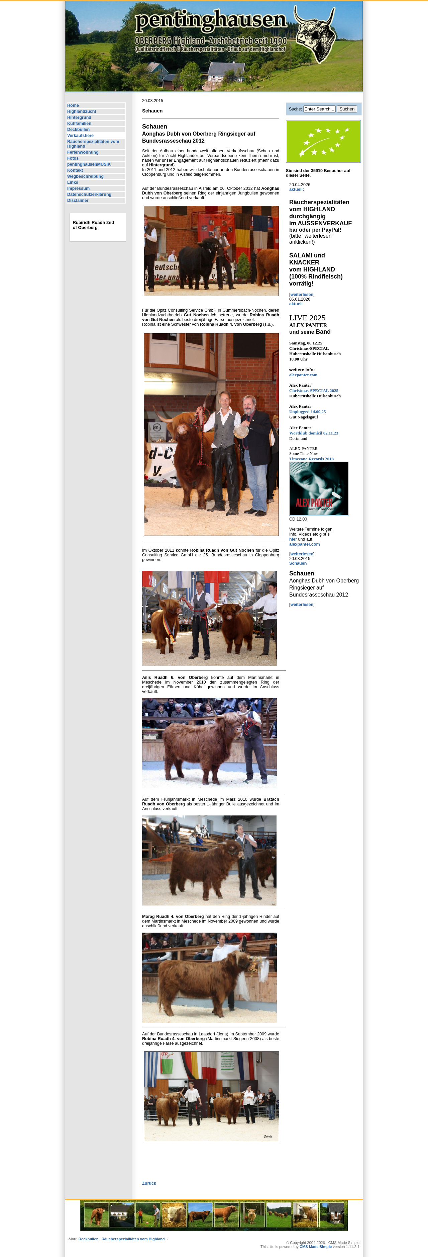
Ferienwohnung (83, 152)
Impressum (78, 188)
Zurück (149, 1183)
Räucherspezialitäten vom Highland (93, 144)
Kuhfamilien (79, 123)
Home (73, 105)
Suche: (296, 109)
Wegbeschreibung (85, 176)
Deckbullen (78, 129)
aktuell (296, 304)
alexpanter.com (303, 374)
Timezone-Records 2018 (311, 458)
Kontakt (75, 170)
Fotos (73, 158)
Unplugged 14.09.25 (307, 411)
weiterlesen (302, 294)
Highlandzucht (81, 111)
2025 (313, 390)
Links (72, 182)
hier (293, 539)
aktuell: (296, 189)
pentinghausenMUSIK (89, 164)
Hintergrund (79, 117)
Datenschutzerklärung (89, 194)
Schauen (298, 563)
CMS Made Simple (316, 1247)
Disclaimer (78, 200)
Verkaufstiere (80, 135)
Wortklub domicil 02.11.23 (313, 433)
